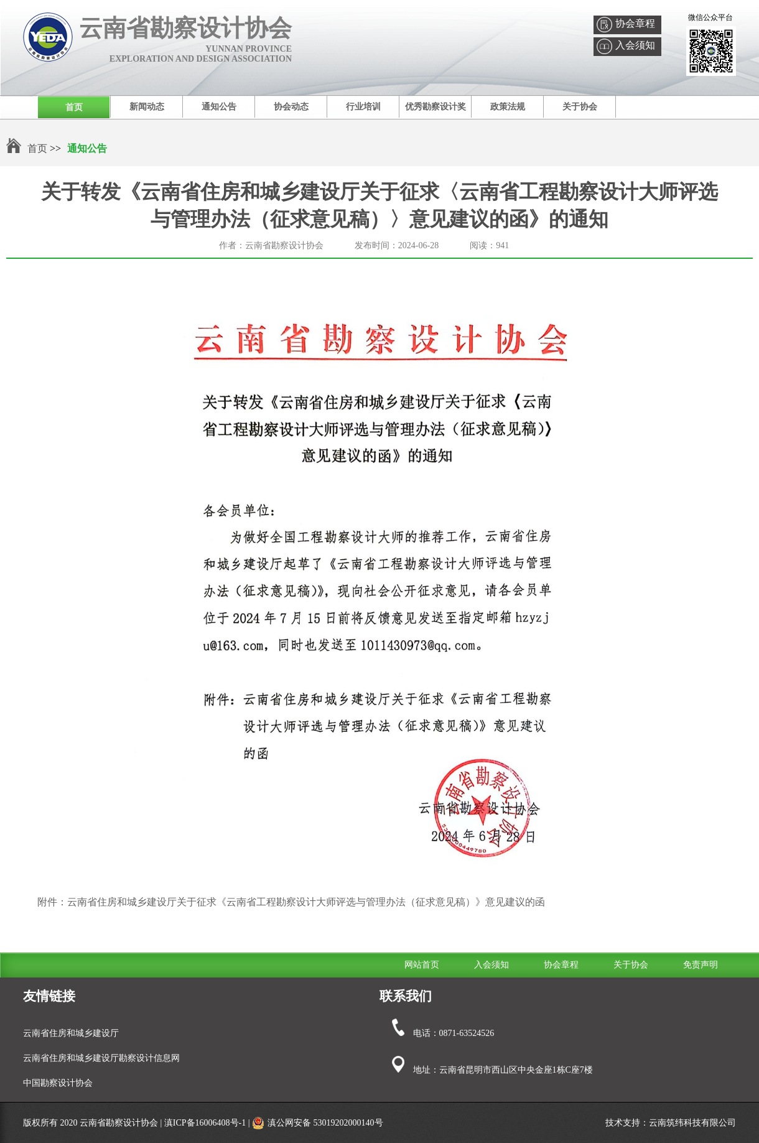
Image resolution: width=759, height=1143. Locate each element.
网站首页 (421, 964)
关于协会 (579, 106)
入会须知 (635, 45)
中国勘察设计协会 (58, 1083)
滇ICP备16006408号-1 (205, 1122)
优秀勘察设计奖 (435, 106)
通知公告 (219, 106)
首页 (74, 107)
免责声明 (700, 964)
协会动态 (291, 106)
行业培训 (363, 106)
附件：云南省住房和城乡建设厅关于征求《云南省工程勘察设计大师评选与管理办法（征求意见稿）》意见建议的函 (291, 902)
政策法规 (507, 106)
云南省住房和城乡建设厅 (71, 1033)
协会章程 (635, 23)
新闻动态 (146, 106)
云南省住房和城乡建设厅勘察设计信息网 (101, 1058)
